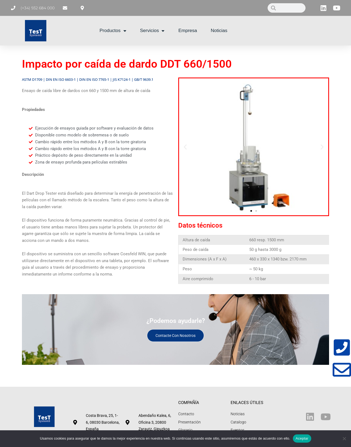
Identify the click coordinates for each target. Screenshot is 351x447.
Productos (113, 31)
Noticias (219, 30)
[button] (185, 147)
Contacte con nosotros (175, 335)
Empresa (187, 30)
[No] (344, 438)
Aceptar (302, 438)
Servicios (152, 31)
